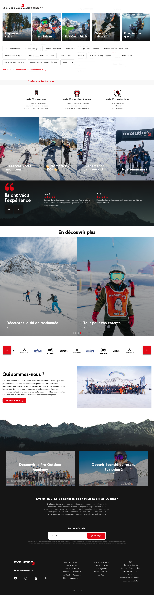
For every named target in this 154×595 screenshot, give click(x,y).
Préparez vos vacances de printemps (37, 322)
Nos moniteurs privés (73, 7)
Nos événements (117, 7)
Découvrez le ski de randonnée (109, 322)
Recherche (74, 57)
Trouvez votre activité (114, 70)
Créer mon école (100, 565)
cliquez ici (90, 545)
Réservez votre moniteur (19, 167)
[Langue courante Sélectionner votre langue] (148, 5)
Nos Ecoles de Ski (71, 568)
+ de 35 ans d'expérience (77, 99)
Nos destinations (51, 7)
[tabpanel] (36, 100)
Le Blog (101, 575)
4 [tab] (81, 333)
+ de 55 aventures (36, 99)
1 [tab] (73, 333)
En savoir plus (14, 400)
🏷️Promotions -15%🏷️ (57, 167)
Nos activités (31, 7)
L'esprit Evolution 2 (101, 562)
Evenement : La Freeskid (93, 167)
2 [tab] (75, 333)
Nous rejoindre (101, 568)
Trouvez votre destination (116, 40)
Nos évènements (100, 572)
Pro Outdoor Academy (71, 575)
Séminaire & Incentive (71, 572)
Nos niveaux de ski (71, 578)
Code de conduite (130, 581)
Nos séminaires (97, 7)
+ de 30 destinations (117, 99)
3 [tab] (78, 333)
